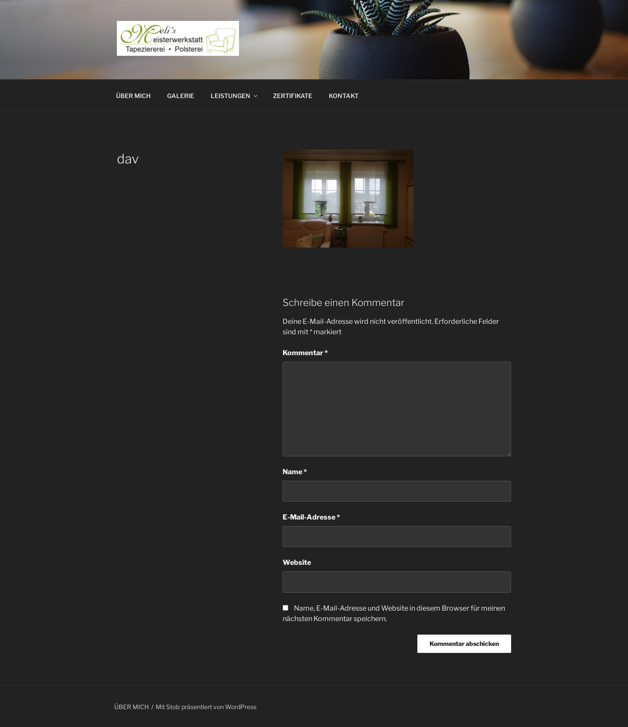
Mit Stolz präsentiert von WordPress (206, 706)
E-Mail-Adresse (311, 517)
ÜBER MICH (133, 95)
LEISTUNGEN (235, 95)
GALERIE (180, 95)
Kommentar (305, 353)
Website (297, 562)
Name (295, 472)
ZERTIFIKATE (292, 95)
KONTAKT (343, 95)
